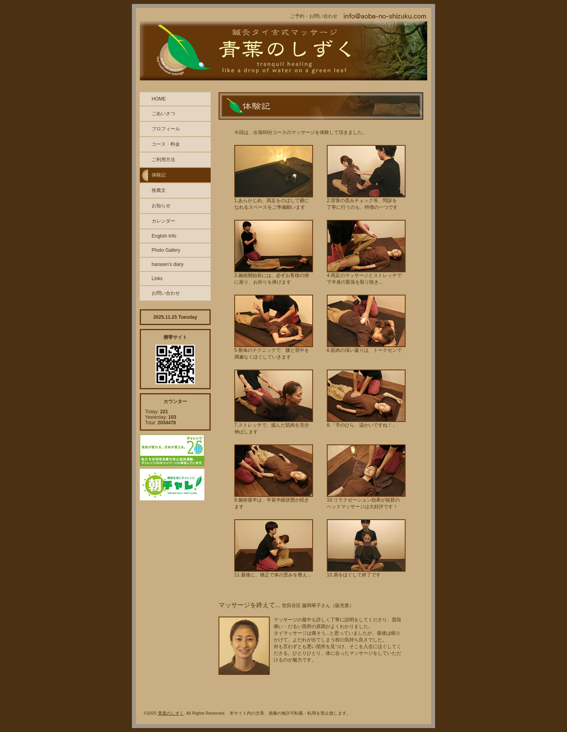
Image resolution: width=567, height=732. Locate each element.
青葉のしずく (171, 713)
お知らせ (161, 205)
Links (157, 278)
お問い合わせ (166, 293)
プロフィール (166, 129)
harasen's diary (167, 264)
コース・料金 (166, 144)
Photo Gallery (166, 250)
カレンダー (163, 221)
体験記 (159, 175)
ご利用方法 (163, 159)
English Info (164, 236)
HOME (159, 99)
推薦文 (159, 190)
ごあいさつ (163, 113)
